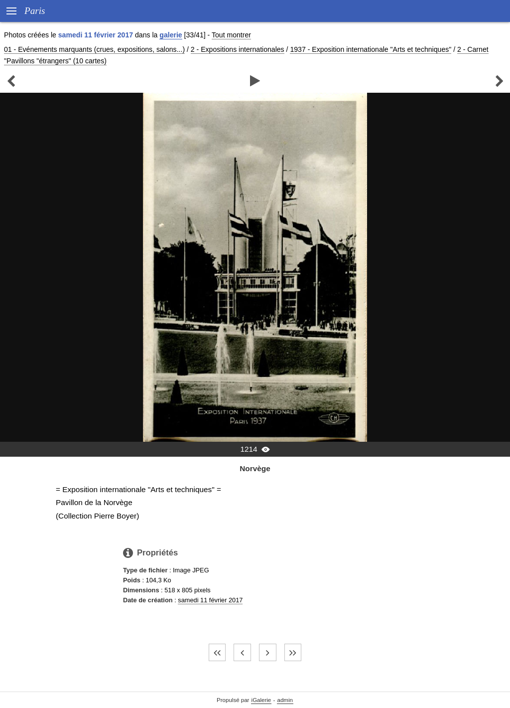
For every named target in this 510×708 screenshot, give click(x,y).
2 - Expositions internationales (237, 49)
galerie (170, 35)
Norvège (255, 468)
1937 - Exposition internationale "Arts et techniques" (370, 49)
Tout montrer (231, 35)
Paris (34, 10)
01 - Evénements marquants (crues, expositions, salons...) (94, 49)
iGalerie (261, 700)
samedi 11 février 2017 (210, 600)
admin (285, 700)
